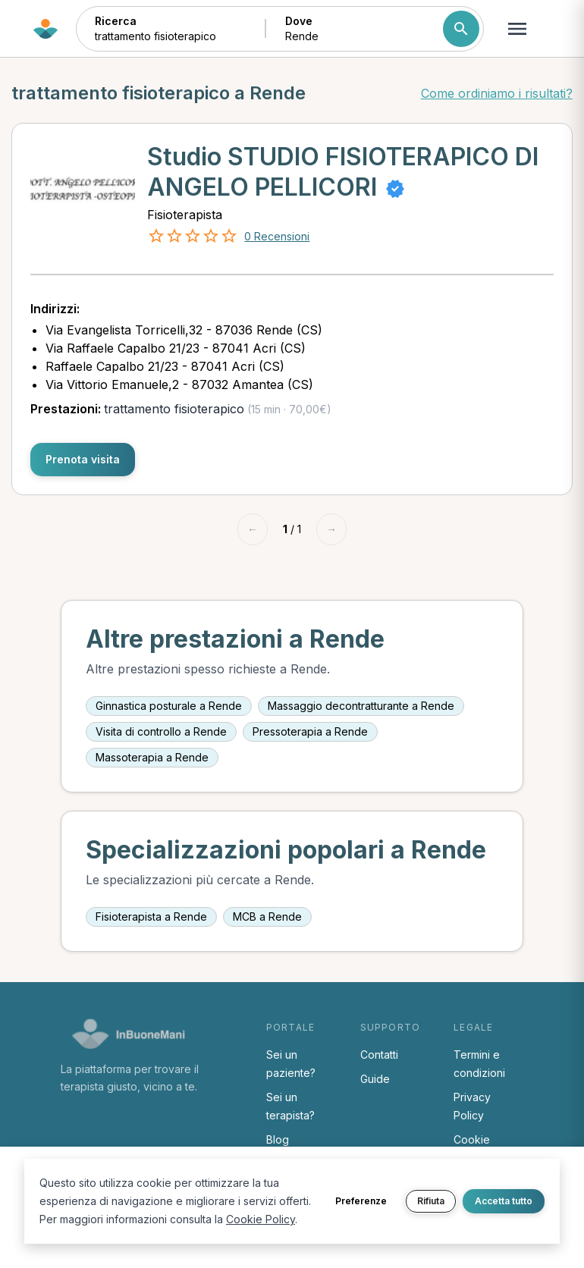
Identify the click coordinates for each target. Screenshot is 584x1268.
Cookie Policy (260, 1219)
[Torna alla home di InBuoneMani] (45, 29)
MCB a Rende (267, 916)
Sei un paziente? (291, 1063)
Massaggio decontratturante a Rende (361, 705)
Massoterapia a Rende (152, 757)
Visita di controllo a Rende (161, 731)
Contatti (379, 1054)
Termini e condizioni (479, 1063)
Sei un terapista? (290, 1106)
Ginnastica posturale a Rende (169, 705)
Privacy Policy (472, 1106)
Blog (277, 1139)
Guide (375, 1078)
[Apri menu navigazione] (517, 29)
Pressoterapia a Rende (310, 731)
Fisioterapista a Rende (151, 916)
